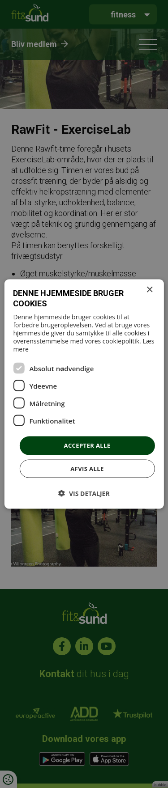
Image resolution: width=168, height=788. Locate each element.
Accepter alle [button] (87, 445)
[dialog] (84, 394)
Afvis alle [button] (86, 468)
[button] (83, 493)
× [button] (149, 290)
